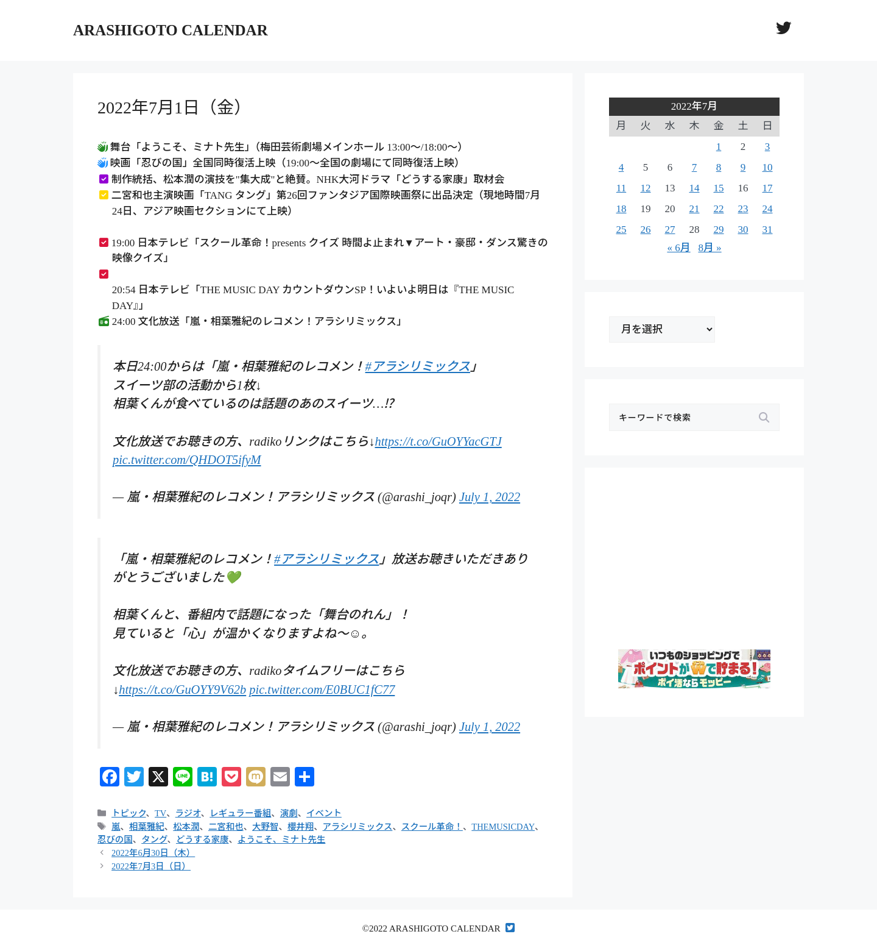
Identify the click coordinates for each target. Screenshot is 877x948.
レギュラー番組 (240, 813)
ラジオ (188, 813)
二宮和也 (226, 827)
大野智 (265, 827)
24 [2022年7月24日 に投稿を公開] (768, 209)
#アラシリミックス (417, 366)
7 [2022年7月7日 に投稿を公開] (694, 167)
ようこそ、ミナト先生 (281, 839)
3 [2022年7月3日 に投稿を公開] (767, 146)
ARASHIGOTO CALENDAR (170, 30)
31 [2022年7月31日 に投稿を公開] (768, 229)
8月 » (709, 248)
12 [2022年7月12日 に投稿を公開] (646, 188)
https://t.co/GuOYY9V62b (182, 689)
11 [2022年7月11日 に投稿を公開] (621, 188)
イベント (324, 813)
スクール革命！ (432, 827)
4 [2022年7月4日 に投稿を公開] (621, 167)
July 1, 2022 (489, 497)
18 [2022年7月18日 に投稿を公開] (621, 209)
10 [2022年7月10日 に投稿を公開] (768, 167)
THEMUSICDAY (503, 827)
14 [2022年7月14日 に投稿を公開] (694, 188)
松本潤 (186, 827)
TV (160, 813)
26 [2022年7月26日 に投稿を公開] (646, 229)
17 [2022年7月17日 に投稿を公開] (768, 188)
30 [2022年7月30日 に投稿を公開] (743, 229)
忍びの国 (115, 839)
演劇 (289, 813)
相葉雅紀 (146, 827)
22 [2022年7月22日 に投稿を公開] (719, 209)
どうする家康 (202, 839)
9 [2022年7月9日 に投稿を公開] (743, 167)
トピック (128, 813)
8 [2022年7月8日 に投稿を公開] (719, 167)
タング (154, 839)
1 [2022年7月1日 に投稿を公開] (719, 146)
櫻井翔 (300, 827)
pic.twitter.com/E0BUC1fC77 (322, 689)
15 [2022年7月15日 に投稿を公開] (719, 188)
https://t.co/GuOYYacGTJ (438, 441)
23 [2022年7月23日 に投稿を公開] (743, 209)
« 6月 (678, 248)
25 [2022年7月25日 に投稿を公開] (621, 229)
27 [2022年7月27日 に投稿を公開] (670, 229)
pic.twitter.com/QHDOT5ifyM (187, 459)
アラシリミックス (358, 827)
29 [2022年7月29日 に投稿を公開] (719, 229)
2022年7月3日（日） (151, 866)
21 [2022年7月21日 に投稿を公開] (694, 209)
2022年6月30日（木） (153, 853)
